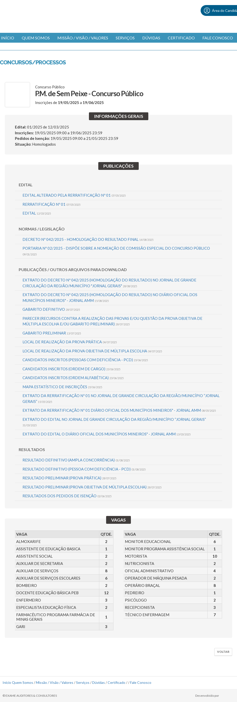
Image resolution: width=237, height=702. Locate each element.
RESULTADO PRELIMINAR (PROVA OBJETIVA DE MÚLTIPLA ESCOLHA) (91, 487)
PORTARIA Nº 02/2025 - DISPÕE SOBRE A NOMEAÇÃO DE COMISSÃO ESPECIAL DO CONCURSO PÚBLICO (116, 251)
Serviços (125, 37)
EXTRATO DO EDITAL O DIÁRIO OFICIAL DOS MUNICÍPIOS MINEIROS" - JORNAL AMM (106, 434)
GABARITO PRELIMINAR (51, 333)
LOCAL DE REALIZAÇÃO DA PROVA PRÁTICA (69, 342)
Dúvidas (151, 37)
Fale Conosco (217, 37)
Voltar (223, 652)
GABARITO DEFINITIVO (51, 309)
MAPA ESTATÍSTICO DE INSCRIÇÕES (62, 386)
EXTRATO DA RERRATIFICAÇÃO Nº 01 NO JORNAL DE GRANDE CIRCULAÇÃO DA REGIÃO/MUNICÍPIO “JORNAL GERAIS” (121, 398)
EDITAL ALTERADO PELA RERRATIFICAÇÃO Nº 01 (74, 195)
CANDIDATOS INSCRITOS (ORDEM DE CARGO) (71, 369)
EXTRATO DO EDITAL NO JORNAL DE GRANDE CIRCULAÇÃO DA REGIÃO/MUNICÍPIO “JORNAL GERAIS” (114, 422)
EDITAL (36, 213)
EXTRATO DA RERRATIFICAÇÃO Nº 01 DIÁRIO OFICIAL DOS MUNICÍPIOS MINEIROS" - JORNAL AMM (119, 410)
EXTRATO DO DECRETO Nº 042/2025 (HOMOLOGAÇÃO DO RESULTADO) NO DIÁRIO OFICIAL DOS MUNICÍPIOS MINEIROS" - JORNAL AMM (109, 297)
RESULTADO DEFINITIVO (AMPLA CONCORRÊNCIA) (76, 460)
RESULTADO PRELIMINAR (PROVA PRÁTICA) (69, 478)
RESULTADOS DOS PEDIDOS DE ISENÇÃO (66, 495)
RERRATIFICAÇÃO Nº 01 (51, 204)
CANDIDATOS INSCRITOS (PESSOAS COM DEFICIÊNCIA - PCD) (85, 359)
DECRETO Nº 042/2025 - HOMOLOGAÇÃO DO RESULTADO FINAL (87, 239)
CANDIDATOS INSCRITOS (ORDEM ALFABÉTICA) (73, 377)
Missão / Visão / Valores (82, 37)
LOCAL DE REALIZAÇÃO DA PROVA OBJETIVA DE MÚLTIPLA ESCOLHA (92, 351)
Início (7, 682)
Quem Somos (36, 37)
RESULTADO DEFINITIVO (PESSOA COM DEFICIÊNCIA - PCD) (84, 469)
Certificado (181, 37)
